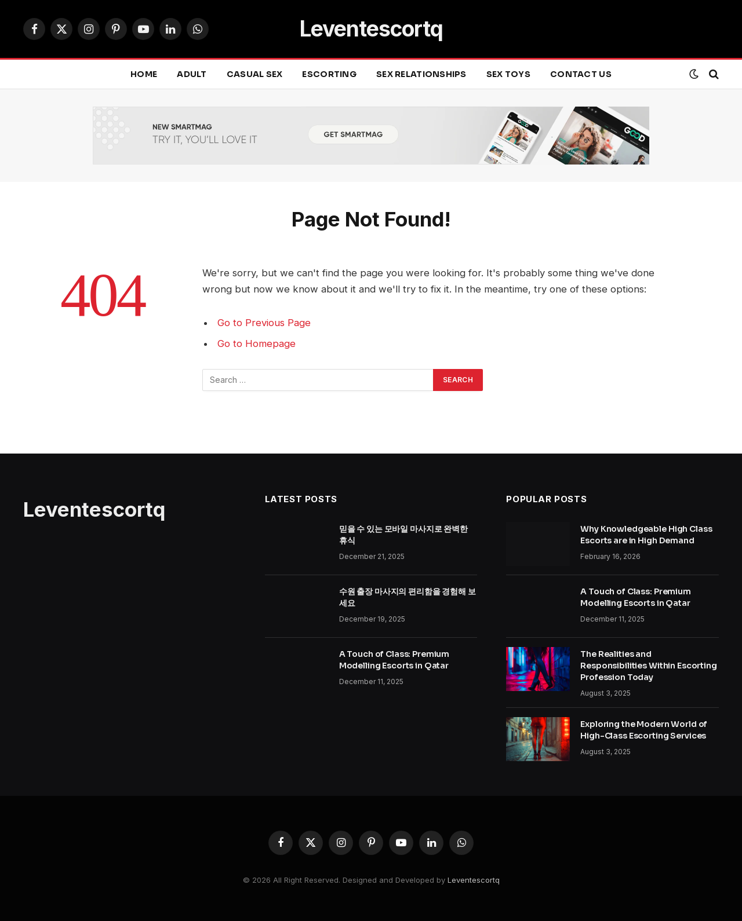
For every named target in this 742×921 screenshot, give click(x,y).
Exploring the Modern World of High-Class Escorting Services (643, 730)
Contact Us (581, 74)
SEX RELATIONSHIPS (421, 74)
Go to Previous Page (264, 322)
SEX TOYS (508, 74)
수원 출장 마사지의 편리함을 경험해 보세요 (407, 597)
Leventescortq (474, 880)
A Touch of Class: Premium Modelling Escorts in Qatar (394, 660)
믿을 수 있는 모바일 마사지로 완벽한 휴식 (403, 535)
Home (143, 74)
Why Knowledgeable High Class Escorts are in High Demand (646, 535)
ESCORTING (329, 74)
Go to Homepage (256, 343)
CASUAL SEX (255, 74)
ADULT (191, 74)
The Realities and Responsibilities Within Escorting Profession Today (648, 665)
